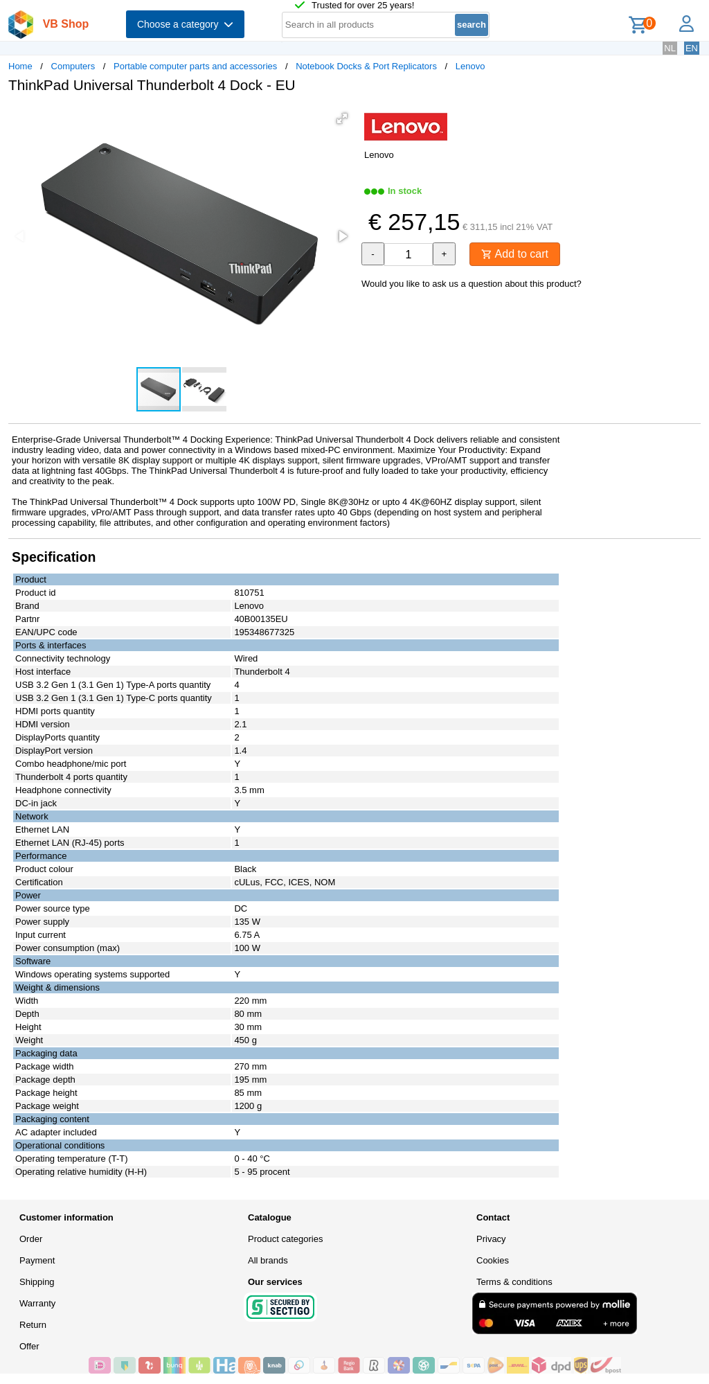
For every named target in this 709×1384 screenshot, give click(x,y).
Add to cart (514, 254)
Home (20, 66)
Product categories (285, 1239)
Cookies (492, 1260)
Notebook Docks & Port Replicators (366, 66)
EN (691, 48)
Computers (73, 66)
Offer (29, 1346)
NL (670, 48)
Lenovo (470, 66)
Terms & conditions (514, 1282)
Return (32, 1325)
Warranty (37, 1303)
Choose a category (185, 24)
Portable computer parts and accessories (195, 66)
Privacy (491, 1239)
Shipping (37, 1282)
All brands (268, 1260)
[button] (342, 118)
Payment (37, 1260)
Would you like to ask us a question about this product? (471, 283)
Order (30, 1239)
